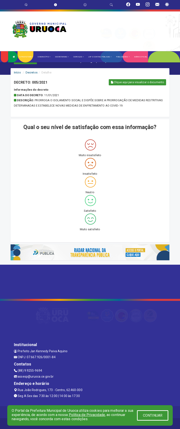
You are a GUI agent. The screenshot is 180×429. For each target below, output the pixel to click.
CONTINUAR (152, 415)
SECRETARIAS (62, 57)
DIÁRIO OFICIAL (140, 57)
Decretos (32, 72)
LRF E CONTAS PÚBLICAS (100, 57)
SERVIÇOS (78, 57)
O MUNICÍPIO (44, 57)
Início (17, 72)
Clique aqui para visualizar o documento (137, 82)
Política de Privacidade (87, 415)
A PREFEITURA (26, 57)
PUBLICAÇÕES (122, 57)
